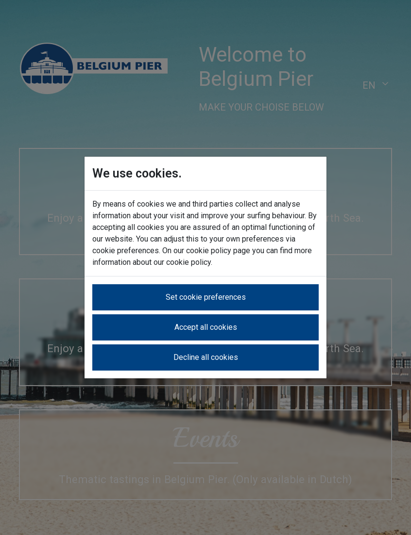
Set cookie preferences (206, 297)
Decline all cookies (205, 357)
